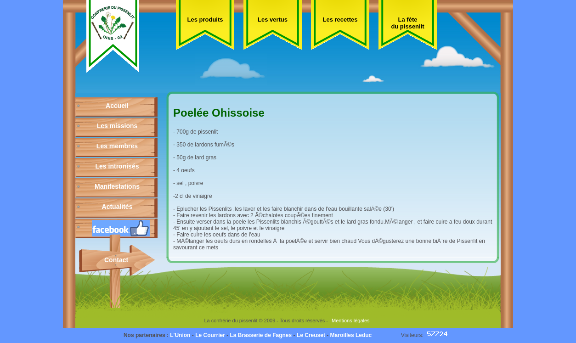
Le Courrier (210, 335)
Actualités (117, 206)
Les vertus (273, 19)
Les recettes (340, 19)
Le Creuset (311, 335)
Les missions (117, 125)
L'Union (180, 335)
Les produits (205, 19)
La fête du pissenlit (407, 23)
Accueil (117, 105)
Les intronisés (117, 166)
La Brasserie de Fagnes (261, 335)
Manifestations (117, 186)
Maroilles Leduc (351, 335)
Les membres (117, 146)
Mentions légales (351, 320)
